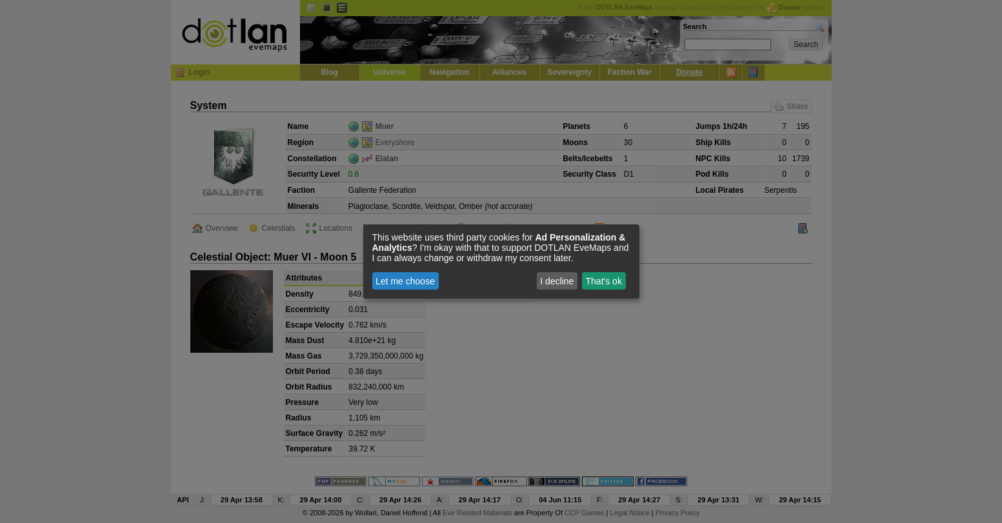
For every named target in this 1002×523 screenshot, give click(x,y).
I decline (557, 281)
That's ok (604, 281)
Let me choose (405, 281)
